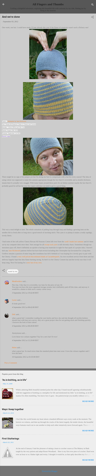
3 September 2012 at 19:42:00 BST (25, 293)
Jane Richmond (14, 251)
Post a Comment (10, 363)
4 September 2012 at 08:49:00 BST (25, 326)
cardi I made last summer (74, 242)
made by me (12, 271)
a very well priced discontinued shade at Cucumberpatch (38, 257)
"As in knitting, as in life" (14, 380)
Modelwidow (17, 281)
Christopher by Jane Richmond (16, 121)
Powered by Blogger (47, 471)
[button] (92, 17)
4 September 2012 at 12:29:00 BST (25, 340)
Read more (88, 401)
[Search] (92, 5)
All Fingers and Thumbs (48, 4)
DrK (13, 314)
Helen (14, 348)
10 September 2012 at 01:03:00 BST (26, 357)
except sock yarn (50, 245)
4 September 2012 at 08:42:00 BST (25, 307)
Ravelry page (6, 136)
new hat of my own (34, 263)
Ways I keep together (13, 409)
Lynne (14, 300)
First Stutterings (10, 438)
